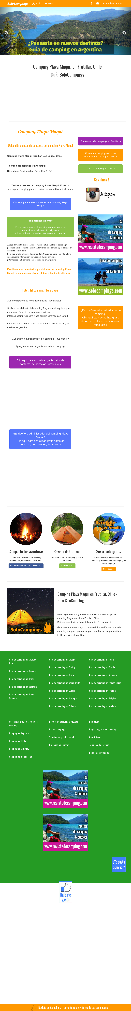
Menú (49, 3)
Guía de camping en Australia (23, 686)
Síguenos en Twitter (59, 745)
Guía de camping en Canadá (22, 671)
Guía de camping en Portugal (63, 667)
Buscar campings (57, 729)
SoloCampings (17, 3)
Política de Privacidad (100, 752)
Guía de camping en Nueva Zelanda (21, 696)
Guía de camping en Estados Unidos (22, 661)
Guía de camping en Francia (102, 690)
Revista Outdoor (113, 3)
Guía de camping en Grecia (102, 667)
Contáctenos (95, 737)
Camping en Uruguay (19, 748)
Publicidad (94, 721)
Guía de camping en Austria (102, 706)
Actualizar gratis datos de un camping (23, 723)
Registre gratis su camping (102, 729)
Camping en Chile (17, 741)
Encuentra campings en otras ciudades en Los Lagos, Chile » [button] (100, 155)
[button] (26, 565)
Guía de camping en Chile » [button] (100, 168)
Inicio (36, 3)
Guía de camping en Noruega (63, 698)
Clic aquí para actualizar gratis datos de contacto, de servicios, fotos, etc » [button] (40, 362)
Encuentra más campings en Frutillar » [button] (100, 141)
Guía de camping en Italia (101, 659)
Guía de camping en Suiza (61, 675)
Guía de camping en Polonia (62, 706)
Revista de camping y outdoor (63, 721)
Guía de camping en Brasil (21, 678)
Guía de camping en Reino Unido (64, 682)
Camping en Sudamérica (20, 756)
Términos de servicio (99, 745)
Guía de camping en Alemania (103, 675)
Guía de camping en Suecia (62, 690)
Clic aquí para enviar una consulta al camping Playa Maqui (40, 204)
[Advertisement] (57, 98)
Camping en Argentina (20, 733)
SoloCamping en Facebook (61, 737)
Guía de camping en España (62, 659)
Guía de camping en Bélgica (102, 698)
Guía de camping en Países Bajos (105, 682)
